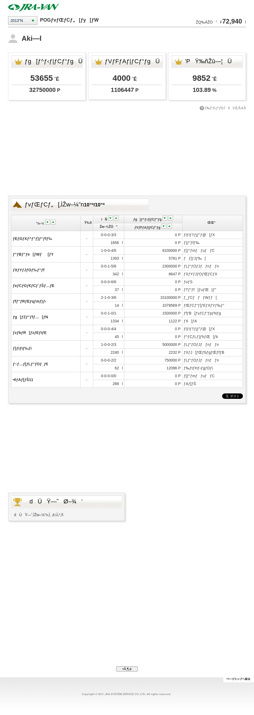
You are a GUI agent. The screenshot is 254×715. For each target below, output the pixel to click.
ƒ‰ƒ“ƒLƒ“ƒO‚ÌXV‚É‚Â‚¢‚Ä (225, 108)
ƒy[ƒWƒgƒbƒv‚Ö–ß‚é (238, 679)
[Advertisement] (127, 152)
